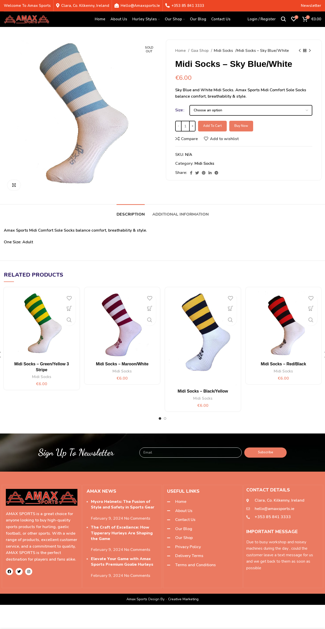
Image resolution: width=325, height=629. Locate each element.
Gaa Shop (200, 50)
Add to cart (212, 126)
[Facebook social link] (191, 173)
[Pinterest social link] (203, 173)
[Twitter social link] (197, 173)
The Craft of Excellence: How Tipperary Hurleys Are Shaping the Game (122, 533)
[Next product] (309, 50)
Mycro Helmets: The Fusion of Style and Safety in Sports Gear (122, 504)
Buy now (241, 126)
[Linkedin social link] (210, 173)
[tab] (131, 212)
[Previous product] (299, 50)
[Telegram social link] (216, 173)
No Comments (137, 518)
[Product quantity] (185, 126)
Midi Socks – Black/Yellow (203, 391)
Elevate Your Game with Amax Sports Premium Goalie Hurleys (122, 561)
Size (179, 110)
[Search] (283, 20)
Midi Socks (224, 50)
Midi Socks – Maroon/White (122, 364)
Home (181, 50)
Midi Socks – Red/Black (283, 364)
